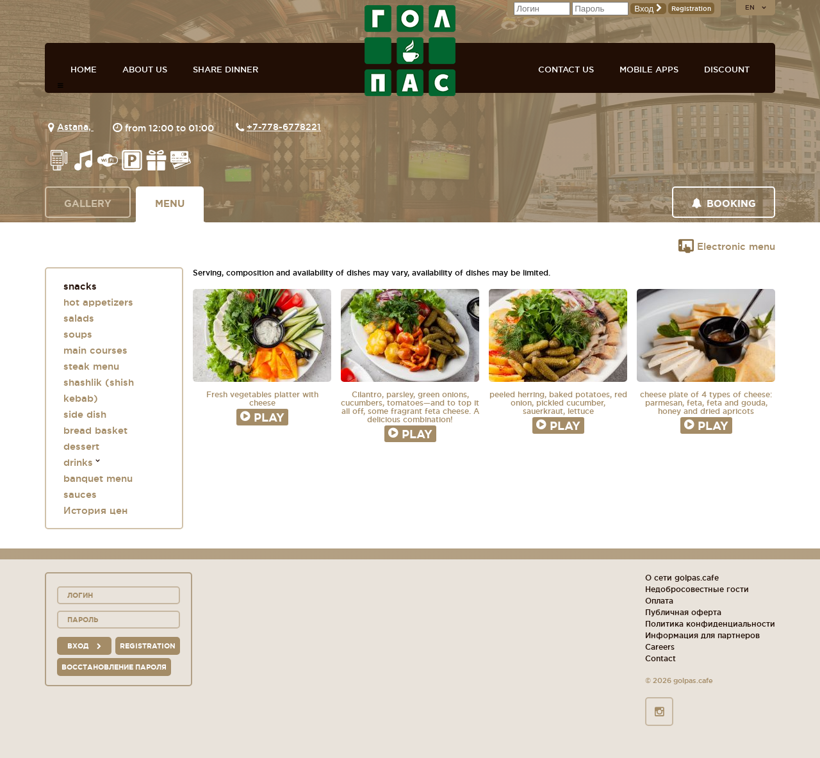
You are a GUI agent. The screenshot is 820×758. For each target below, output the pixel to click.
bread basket (95, 430)
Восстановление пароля (114, 667)
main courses (95, 350)
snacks (80, 286)
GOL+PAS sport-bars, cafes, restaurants (410, 50)
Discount (727, 69)
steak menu (91, 366)
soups (77, 334)
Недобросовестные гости (697, 589)
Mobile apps (648, 69)
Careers (660, 647)
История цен (95, 510)
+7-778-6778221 (284, 127)
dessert (81, 446)
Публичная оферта (683, 612)
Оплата (659, 601)
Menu (169, 203)
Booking (723, 203)
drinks (78, 462)
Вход (648, 8)
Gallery (87, 203)
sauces (80, 494)
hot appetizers (98, 302)
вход (84, 646)
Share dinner (225, 69)
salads (78, 318)
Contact (660, 658)
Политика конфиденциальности (710, 624)
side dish (84, 414)
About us (144, 69)
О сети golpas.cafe (682, 577)
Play (262, 417)
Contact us (566, 69)
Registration (691, 8)
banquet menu (98, 478)
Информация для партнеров (702, 635)
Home (83, 69)
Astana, (75, 127)
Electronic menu (726, 246)
